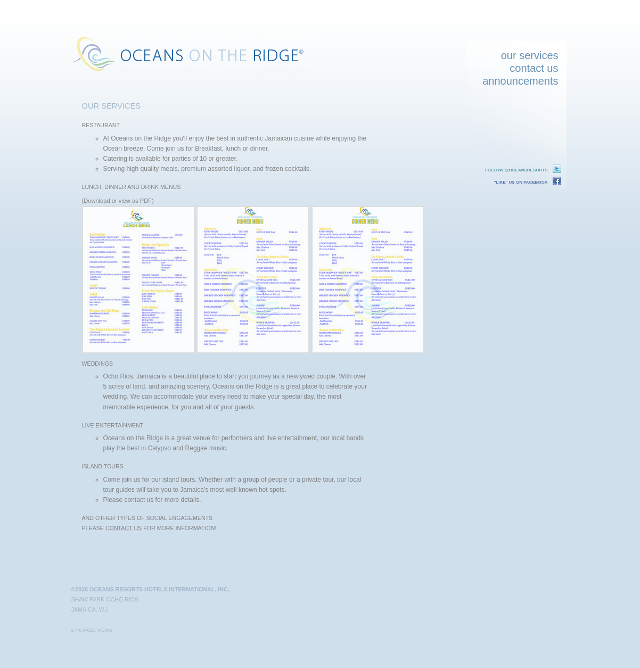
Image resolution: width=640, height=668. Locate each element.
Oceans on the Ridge (193, 54)
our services (530, 55)
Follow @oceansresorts (516, 170)
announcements (520, 81)
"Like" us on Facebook (521, 182)
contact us (534, 68)
